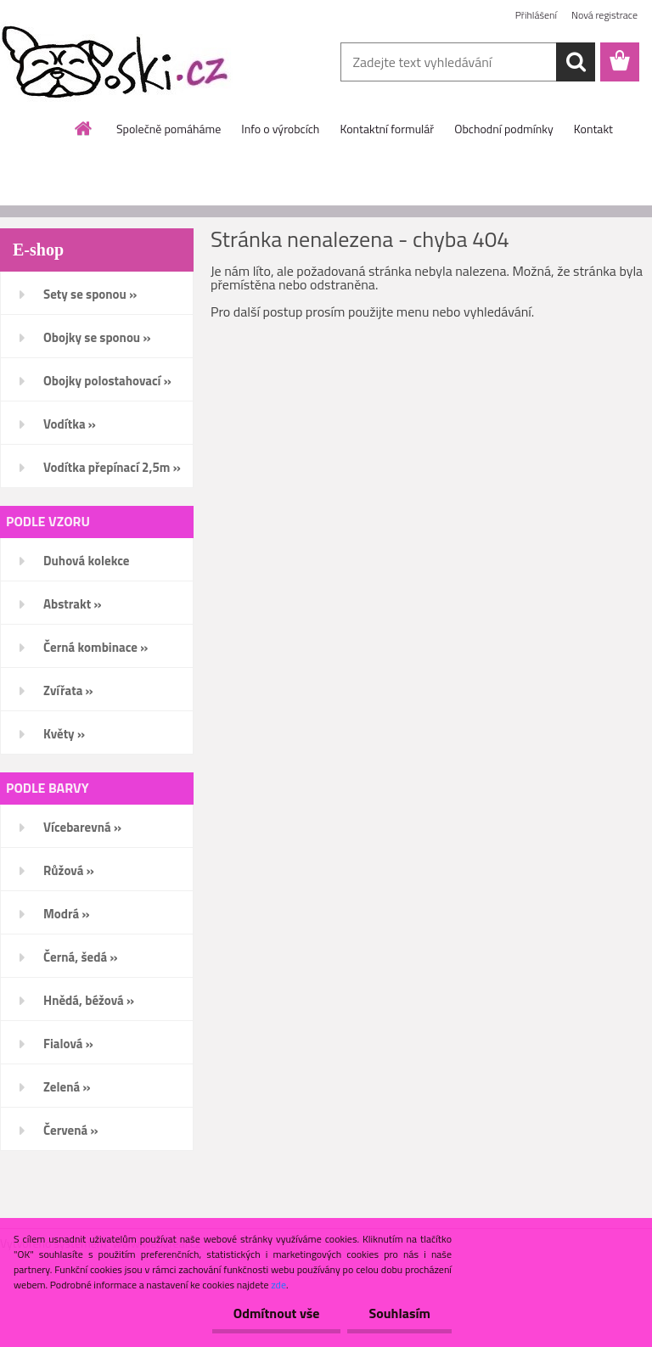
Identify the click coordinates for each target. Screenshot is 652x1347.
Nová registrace (604, 15)
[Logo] (116, 62)
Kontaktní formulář (387, 129)
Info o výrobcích (280, 129)
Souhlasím (399, 1313)
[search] (575, 61)
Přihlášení (536, 15)
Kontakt (593, 129)
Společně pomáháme (168, 129)
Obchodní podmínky (504, 129)
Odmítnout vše (276, 1313)
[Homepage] (84, 128)
